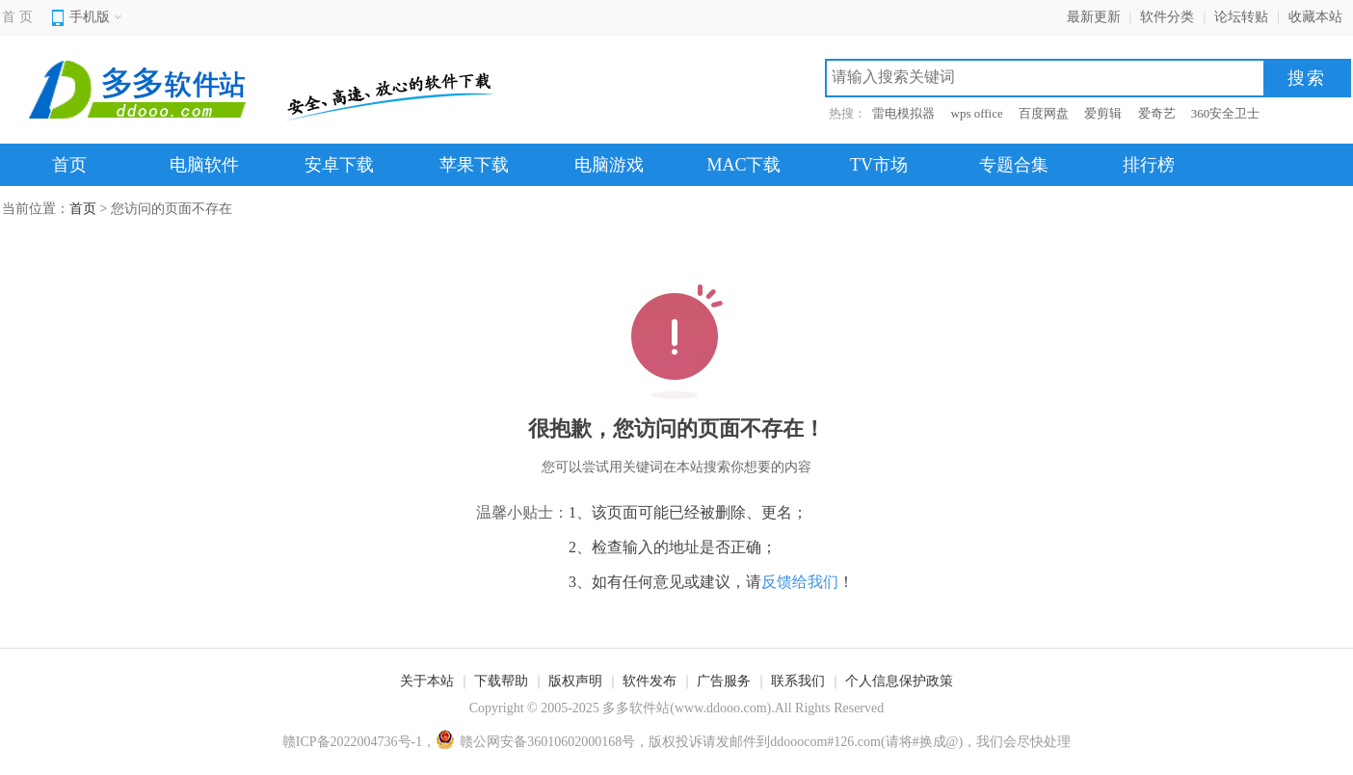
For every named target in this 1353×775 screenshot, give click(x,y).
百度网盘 (1044, 113)
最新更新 (1094, 17)
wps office (977, 113)
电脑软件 (204, 164)
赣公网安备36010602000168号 (535, 742)
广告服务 (724, 681)
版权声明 (575, 681)
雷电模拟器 (903, 113)
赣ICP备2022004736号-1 (352, 742)
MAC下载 (743, 164)
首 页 (17, 17)
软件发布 (649, 681)
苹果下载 (474, 164)
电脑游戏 (609, 164)
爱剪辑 (1103, 113)
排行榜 (1149, 164)
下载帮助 (501, 681)
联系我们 (798, 681)
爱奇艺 (1157, 113)
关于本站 (427, 681)
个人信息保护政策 (899, 681)
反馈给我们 (799, 582)
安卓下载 (339, 164)
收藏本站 (1315, 17)
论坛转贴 (1241, 17)
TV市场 (879, 164)
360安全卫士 (1225, 113)
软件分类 (1167, 17)
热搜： (847, 113)
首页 (69, 164)
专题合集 (1013, 164)
